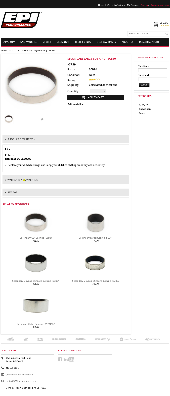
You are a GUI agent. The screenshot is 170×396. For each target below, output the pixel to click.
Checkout (164, 25)
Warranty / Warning (22, 179)
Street (47, 41)
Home (101, 4)
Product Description (22, 139)
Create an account (160, 4)
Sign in (144, 4)
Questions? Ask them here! (19, 374)
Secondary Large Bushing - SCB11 (96, 237)
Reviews (12, 192)
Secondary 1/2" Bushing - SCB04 (36, 237)
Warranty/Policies (116, 4)
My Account (133, 4)
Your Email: (143, 75)
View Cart (164, 23)
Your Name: (144, 66)
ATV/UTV (143, 104)
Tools (142, 113)
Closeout (63, 41)
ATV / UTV (9, 41)
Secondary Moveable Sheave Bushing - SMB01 (35, 280)
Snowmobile (28, 41)
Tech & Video (83, 41)
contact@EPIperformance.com (21, 381)
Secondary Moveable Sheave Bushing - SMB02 (95, 280)
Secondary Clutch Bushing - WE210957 (36, 323)
